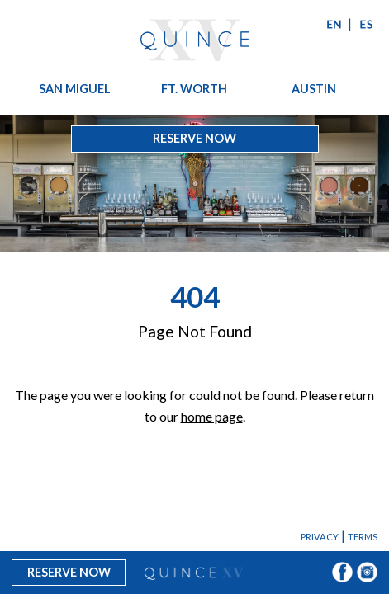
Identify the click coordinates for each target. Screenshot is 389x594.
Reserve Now (194, 138)
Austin (314, 89)
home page (212, 416)
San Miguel (75, 89)
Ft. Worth (194, 89)
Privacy (320, 536)
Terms (362, 536)
